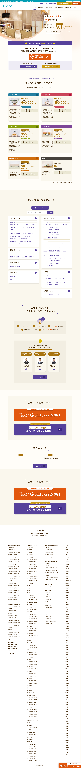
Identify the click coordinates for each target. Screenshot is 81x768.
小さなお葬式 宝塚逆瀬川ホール (32, 747)
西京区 (67, 558)
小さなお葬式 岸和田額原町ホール (33, 706)
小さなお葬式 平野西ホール (32, 568)
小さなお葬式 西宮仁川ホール (32, 731)
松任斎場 (47, 572)
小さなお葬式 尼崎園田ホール (32, 748)
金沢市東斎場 (47, 562)
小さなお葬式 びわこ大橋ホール (14, 633)
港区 (67, 630)
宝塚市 (66, 730)
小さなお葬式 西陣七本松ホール (14, 560)
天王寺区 (67, 613)
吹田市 (66, 668)
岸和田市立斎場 (30, 663)
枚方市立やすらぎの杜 (31, 617)
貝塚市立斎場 (29, 691)
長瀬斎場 (28, 587)
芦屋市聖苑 (29, 719)
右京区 (67, 548)
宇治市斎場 (10, 577)
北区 (67, 551)
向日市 (66, 567)
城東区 (67, 603)
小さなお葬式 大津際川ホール (13, 628)
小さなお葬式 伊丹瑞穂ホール (32, 741)
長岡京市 (67, 568)
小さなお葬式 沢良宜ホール (32, 625)
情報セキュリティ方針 (49, 617)
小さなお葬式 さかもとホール (13, 629)
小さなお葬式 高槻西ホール (32, 613)
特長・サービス (48, 582)
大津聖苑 (10, 624)
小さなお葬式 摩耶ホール (31, 721)
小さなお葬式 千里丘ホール (32, 634)
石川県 (66, 741)
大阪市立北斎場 (30, 544)
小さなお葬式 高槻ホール (31, 610)
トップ (34, 7)
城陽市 (66, 572)
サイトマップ (11, 650)
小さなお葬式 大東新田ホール (32, 648)
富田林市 (67, 696)
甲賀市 (66, 708)
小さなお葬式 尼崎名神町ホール (32, 728)
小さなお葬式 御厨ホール (31, 592)
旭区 (67, 594)
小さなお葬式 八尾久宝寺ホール (32, 606)
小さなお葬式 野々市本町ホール (51, 576)
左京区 (67, 553)
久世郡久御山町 (68, 577)
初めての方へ (41, 7)
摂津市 (66, 670)
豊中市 (66, 679)
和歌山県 (66, 736)
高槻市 (66, 677)
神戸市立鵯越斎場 (30, 734)
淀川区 (67, 634)
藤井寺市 (67, 687)
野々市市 (67, 744)
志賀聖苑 (10, 626)
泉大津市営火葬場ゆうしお (32, 692)
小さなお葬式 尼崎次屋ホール (32, 753)
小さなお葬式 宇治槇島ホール (13, 582)
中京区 (67, 556)
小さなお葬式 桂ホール (12, 546)
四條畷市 (67, 667)
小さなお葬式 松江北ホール (50, 548)
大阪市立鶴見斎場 (30, 548)
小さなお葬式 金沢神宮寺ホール (51, 567)
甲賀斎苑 (10, 616)
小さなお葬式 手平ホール (50, 551)
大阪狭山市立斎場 (30, 682)
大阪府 (66, 591)
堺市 (66, 636)
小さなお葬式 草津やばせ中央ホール (14, 619)
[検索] (50, 207)
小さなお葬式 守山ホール (12, 612)
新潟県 (66, 748)
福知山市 (67, 589)
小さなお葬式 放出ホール (31, 554)
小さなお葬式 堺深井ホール (32, 703)
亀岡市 (66, 585)
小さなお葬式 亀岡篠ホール (13, 594)
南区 (67, 563)
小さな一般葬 (47, 589)
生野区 (67, 598)
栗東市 (66, 704)
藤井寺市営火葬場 (30, 686)
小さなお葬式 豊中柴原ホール (32, 642)
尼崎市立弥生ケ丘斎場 (31, 752)
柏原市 (66, 658)
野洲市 (66, 706)
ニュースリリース (48, 613)
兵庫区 (67, 722)
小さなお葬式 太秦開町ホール (13, 556)
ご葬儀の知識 (68, 7)
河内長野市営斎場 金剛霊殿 (32, 680)
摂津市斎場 (29, 637)
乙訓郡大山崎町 (68, 584)
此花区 (67, 601)
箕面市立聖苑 (29, 675)
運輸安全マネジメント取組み (50, 618)
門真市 (66, 661)
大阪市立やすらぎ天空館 (31, 553)
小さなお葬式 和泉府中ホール (32, 673)
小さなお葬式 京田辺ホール (13, 584)
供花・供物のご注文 (12, 646)
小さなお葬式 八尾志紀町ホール (32, 603)
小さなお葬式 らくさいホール (13, 558)
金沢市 (66, 742)
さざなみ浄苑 (10, 609)
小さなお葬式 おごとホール (13, 631)
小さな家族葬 (47, 591)
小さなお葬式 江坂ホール (31, 630)
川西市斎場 (29, 726)
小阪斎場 (28, 585)
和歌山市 (67, 737)
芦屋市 (66, 723)
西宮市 (66, 732)
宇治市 (66, 570)
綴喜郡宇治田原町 (68, 579)
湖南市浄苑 (10, 605)
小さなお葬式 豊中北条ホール (32, 644)
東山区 (67, 560)
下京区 (67, 554)
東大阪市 (67, 684)
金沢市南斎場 (47, 560)
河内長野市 (67, 663)
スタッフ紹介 (47, 611)
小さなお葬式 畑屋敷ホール (50, 554)
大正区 (67, 608)
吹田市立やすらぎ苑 (30, 629)
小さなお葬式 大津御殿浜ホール (14, 603)
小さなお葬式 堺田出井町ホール (32, 572)
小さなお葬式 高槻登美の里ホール (33, 615)
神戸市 (66, 715)
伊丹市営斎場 (29, 722)
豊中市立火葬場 (30, 639)
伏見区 (67, 561)
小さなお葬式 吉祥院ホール (13, 551)
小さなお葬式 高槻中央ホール (32, 611)
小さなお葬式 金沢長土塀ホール (51, 564)
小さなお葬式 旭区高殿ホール (32, 563)
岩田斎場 (28, 582)
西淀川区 (67, 620)
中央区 (67, 610)
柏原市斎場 (29, 684)
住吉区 (67, 606)
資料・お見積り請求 (12, 641)
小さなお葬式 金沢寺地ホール (50, 566)
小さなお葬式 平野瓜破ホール (32, 699)
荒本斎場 (28, 591)
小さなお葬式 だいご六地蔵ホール (14, 579)
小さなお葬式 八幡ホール (12, 589)
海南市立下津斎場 (48, 546)
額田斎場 (28, 584)
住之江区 (67, 604)
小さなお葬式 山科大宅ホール (13, 572)
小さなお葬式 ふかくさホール (13, 563)
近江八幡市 (67, 710)
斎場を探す (67, 542)
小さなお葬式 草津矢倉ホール (13, 617)
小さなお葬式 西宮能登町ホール (32, 759)
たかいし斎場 (29, 668)
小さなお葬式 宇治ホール (12, 580)
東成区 (67, 623)
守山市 (66, 703)
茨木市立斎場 (29, 623)
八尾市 (66, 694)
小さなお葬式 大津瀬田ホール (13, 622)
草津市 (66, 701)
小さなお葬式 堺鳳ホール (31, 580)
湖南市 (66, 711)
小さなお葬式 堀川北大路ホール (14, 568)
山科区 (67, 565)
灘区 (67, 717)
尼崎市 (66, 725)
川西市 (66, 729)
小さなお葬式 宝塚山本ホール (32, 745)
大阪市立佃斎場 (30, 551)
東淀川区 (67, 625)
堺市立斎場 (29, 570)
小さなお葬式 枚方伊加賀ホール (32, 618)
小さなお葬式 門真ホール (31, 654)
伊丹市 (66, 727)
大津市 (66, 699)
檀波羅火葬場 (29, 687)
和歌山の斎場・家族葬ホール (51, 542)
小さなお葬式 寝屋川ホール (32, 658)
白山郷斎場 (47, 578)
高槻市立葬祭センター (31, 608)
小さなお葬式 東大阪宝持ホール (32, 704)
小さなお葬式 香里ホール (31, 660)
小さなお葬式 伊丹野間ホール (32, 724)
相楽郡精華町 (67, 582)
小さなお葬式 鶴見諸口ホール (32, 558)
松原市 (66, 689)
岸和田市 (67, 665)
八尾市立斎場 (29, 601)
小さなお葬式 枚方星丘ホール (32, 620)
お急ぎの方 (10, 637)
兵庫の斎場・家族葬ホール (32, 717)
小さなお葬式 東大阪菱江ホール (32, 694)
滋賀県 (66, 698)
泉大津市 (67, 648)
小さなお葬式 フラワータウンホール (33, 757)
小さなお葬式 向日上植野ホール (14, 573)
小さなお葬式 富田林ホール (32, 708)
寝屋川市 (67, 680)
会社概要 (47, 610)
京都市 (66, 546)
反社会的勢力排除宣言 (49, 620)
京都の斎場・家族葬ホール (14, 542)
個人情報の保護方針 (49, 615)
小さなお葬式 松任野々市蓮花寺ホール (52, 574)
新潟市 (66, 749)
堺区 (67, 639)
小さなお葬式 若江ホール (31, 594)
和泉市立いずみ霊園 (30, 672)
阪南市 (66, 682)
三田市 (66, 734)
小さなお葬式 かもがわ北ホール (14, 567)
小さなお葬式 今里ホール (31, 698)
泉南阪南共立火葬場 (30, 689)
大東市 (66, 673)
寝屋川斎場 (29, 656)
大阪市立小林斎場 (30, 546)
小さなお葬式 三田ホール (31, 755)
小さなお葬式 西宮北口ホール (32, 740)
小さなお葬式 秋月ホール (50, 549)
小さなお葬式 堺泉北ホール (32, 577)
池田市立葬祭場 (30, 679)
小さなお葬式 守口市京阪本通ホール (33, 651)
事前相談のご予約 (12, 643)
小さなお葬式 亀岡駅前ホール (13, 592)
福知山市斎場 (10, 598)
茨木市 (66, 653)
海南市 (66, 739)
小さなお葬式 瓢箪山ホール (32, 596)
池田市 (66, 646)
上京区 (67, 549)
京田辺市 (67, 573)
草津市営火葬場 (11, 621)
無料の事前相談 (48, 583)
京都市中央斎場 (11, 544)
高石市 (66, 675)
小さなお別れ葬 (48, 596)
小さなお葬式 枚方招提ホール (32, 622)
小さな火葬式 (47, 594)
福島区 (67, 629)
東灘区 (67, 718)
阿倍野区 (67, 596)
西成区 (67, 618)
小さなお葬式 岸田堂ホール (32, 598)
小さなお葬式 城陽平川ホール (13, 585)
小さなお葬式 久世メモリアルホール (14, 549)
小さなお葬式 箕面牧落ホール (32, 677)
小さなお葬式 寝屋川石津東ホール (33, 711)
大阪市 (66, 592)
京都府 (66, 544)
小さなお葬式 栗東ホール (12, 607)
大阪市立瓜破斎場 (30, 549)
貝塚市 (66, 656)
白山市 (66, 746)
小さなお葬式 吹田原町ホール (32, 632)
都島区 (67, 632)
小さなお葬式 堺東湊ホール (32, 713)
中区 (67, 641)
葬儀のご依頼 (11, 639)
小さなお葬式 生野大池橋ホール (32, 560)
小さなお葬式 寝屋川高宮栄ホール (33, 661)
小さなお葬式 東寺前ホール (13, 553)
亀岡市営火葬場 (11, 591)
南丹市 (66, 587)
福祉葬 (46, 598)
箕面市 (66, 691)
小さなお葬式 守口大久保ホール (32, 653)
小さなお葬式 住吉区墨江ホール (32, 567)
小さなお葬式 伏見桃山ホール (13, 565)
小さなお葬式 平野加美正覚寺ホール (33, 696)
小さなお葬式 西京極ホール (13, 554)
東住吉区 (67, 622)
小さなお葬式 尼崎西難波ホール (32, 750)
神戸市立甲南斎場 (30, 736)
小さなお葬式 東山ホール (12, 561)
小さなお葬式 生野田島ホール (32, 561)
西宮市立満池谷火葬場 (31, 729)
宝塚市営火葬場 (30, 738)
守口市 (66, 692)
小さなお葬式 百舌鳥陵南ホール (32, 575)
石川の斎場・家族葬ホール (51, 558)
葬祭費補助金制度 (48, 604)
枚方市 (66, 686)
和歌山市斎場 (47, 544)
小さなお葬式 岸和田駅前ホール (32, 665)
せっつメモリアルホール (31, 636)
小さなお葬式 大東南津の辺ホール (33, 649)
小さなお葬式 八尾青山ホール (32, 604)
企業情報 (76, 7)
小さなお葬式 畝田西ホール (50, 571)
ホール (15, 213)
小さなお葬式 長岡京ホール (13, 575)
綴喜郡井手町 (67, 580)
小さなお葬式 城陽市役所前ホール (14, 587)
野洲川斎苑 (10, 610)
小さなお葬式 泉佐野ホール (32, 701)
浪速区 (67, 615)
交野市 (66, 660)
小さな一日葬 (47, 593)
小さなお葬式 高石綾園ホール (32, 670)
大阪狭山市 (67, 654)
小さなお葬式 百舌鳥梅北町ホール (33, 573)
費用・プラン (49, 7)
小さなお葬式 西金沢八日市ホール (51, 569)
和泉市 (66, 651)
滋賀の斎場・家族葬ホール (14, 601)
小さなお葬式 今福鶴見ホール (32, 556)
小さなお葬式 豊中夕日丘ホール (32, 641)
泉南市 (66, 672)
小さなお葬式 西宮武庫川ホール (32, 733)
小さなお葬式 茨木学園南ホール (32, 627)
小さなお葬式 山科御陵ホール (13, 570)
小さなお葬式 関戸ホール (50, 553)
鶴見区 (67, 611)
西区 (67, 617)
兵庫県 (66, 713)
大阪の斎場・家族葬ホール (32, 542)
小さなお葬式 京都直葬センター (14, 548)
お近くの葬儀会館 (59, 7)
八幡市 (66, 575)
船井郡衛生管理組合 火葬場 (13, 596)
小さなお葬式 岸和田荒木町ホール (33, 667)
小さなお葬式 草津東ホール (13, 614)
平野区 (67, 627)
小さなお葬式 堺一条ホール (32, 579)
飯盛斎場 (28, 646)
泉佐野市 (67, 649)
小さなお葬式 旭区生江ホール (32, 565)
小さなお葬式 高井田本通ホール (32, 599)
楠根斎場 (28, 589)
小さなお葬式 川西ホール (31, 743)
